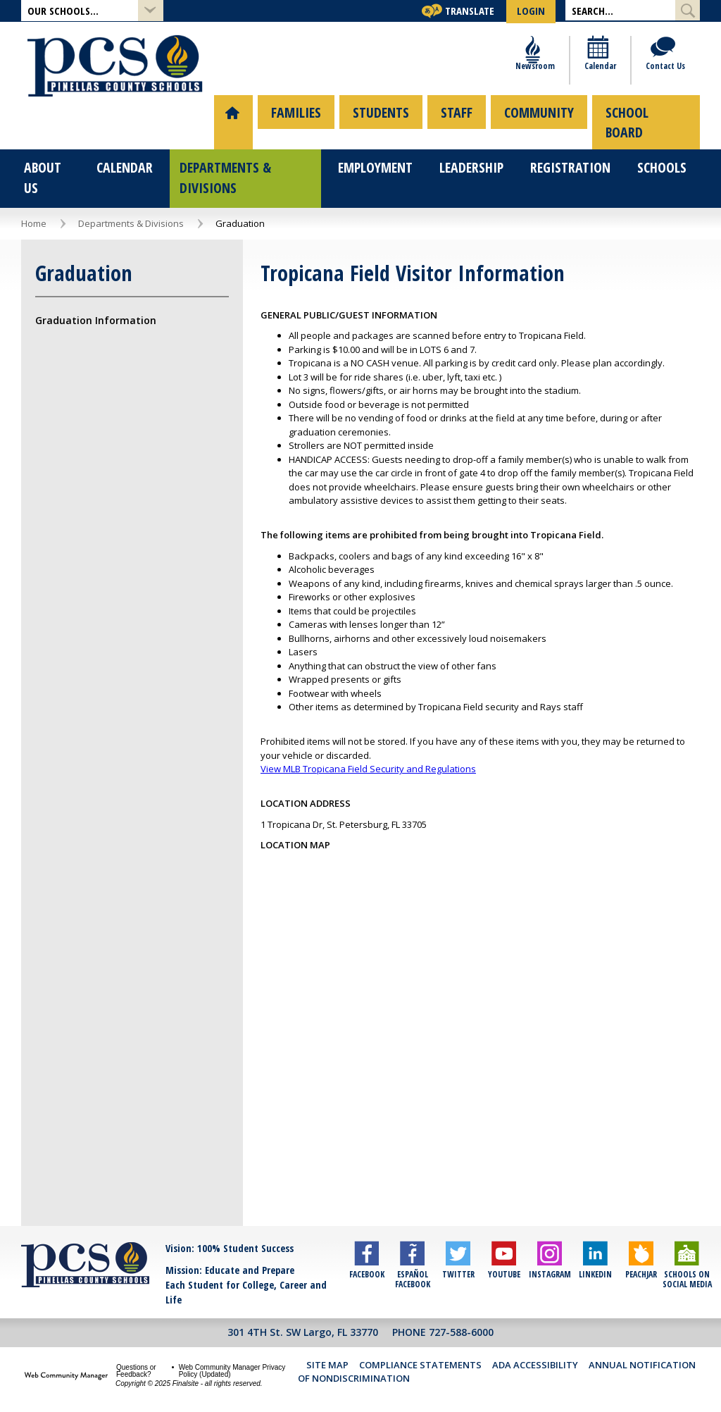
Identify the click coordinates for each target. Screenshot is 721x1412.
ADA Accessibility (535, 1354)
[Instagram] (549, 1265)
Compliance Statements (420, 1354)
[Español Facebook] (412, 1265)
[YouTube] (503, 1265)
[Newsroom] (535, 65)
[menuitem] (230, 121)
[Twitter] (458, 1265)
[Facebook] (366, 1265)
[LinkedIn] (595, 1265)
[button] (92, 11)
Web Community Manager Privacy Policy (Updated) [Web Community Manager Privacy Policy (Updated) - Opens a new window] (232, 1360)
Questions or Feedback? (136, 1360)
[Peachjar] (641, 1265)
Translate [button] (469, 11)
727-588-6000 (461, 1321)
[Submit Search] (687, 10)
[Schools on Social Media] (687, 1265)
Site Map (327, 1354)
